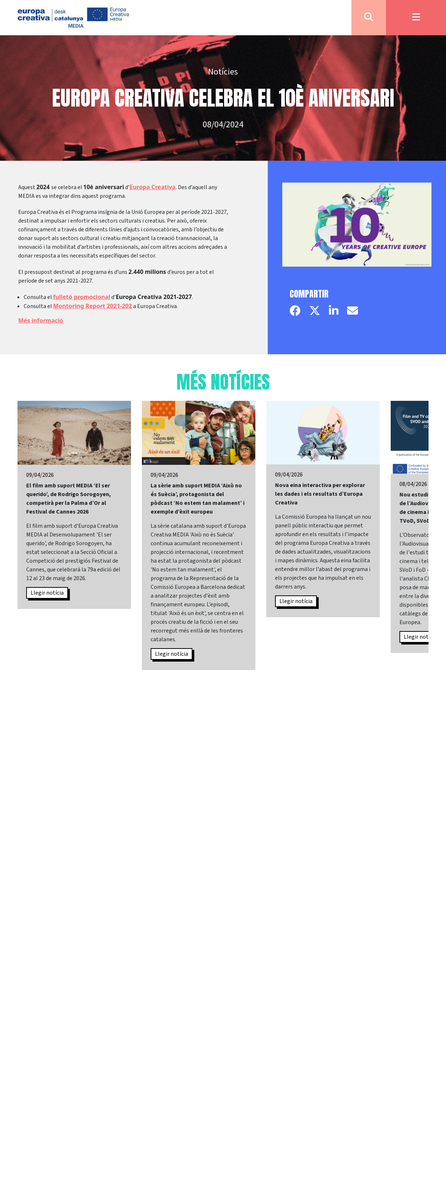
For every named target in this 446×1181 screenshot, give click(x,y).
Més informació (40, 320)
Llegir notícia (47, 593)
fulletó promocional (81, 297)
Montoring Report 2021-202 (92, 306)
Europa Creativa (153, 187)
